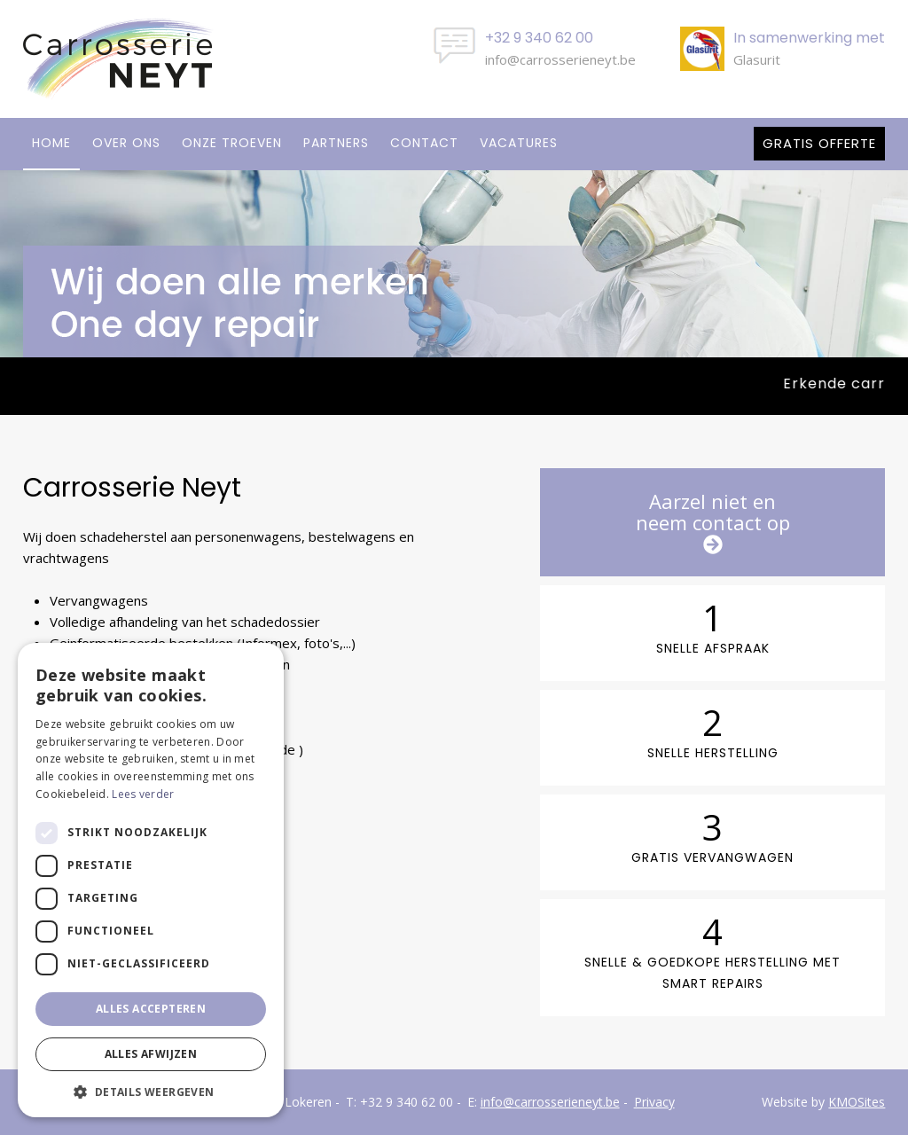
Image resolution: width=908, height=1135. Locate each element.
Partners (336, 143)
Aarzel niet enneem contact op (713, 521)
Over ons (126, 143)
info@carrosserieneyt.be (560, 59)
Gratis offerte (819, 143)
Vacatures (519, 143)
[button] (150, 1091)
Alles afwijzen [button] (151, 1053)
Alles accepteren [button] (151, 1008)
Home (51, 143)
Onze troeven (232, 143)
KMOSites (856, 1101)
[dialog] (151, 880)
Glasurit (756, 59)
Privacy (654, 1101)
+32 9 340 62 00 (406, 1101)
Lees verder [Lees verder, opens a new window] (143, 794)
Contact (424, 143)
